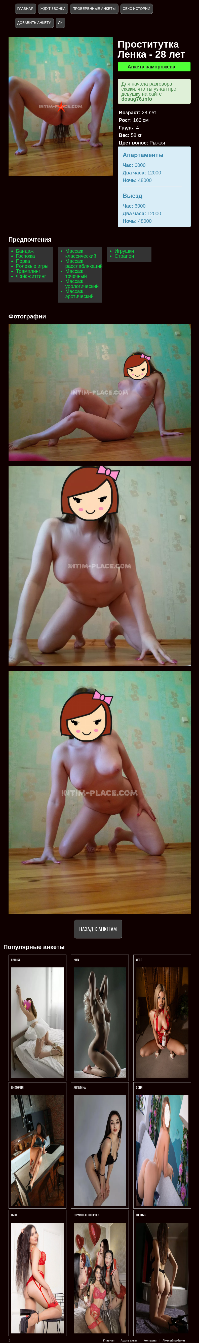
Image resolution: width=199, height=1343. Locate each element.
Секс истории (136, 9)
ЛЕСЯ (139, 960)
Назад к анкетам (98, 929)
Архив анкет (129, 1340)
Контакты (149, 1340)
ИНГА (77, 960)
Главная (25, 9)
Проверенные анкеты (93, 9)
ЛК (60, 23)
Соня (139, 1087)
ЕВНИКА (15, 960)
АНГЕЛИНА (80, 1087)
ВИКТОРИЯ (17, 1087)
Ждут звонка (53, 9)
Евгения (141, 1215)
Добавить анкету (34, 23)
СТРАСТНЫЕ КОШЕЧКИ (86, 1215)
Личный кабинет (174, 1340)
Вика (14, 1215)
